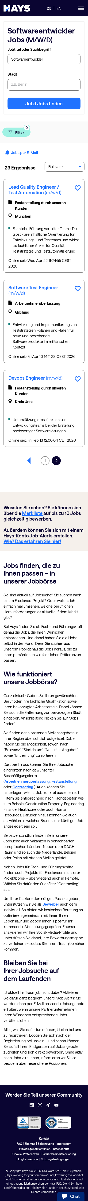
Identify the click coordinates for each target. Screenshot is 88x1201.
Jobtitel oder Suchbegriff (29, 49)
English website (28, 1159)
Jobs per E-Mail (21, 152)
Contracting (22, 787)
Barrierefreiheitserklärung (59, 1154)
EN (59, 8)
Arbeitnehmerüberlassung (27, 781)
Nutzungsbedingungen (55, 1159)
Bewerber (50, 904)
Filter (19, 131)
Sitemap (30, 1143)
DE (49, 8)
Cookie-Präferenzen (25, 1154)
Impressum (64, 1143)
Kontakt (44, 1138)
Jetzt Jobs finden (44, 103)
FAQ (19, 1143)
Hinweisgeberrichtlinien (34, 1148)
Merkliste (32, 513)
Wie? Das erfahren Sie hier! (32, 541)
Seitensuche (46, 1143)
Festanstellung (64, 781)
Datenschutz (61, 1148)
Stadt (12, 74)
